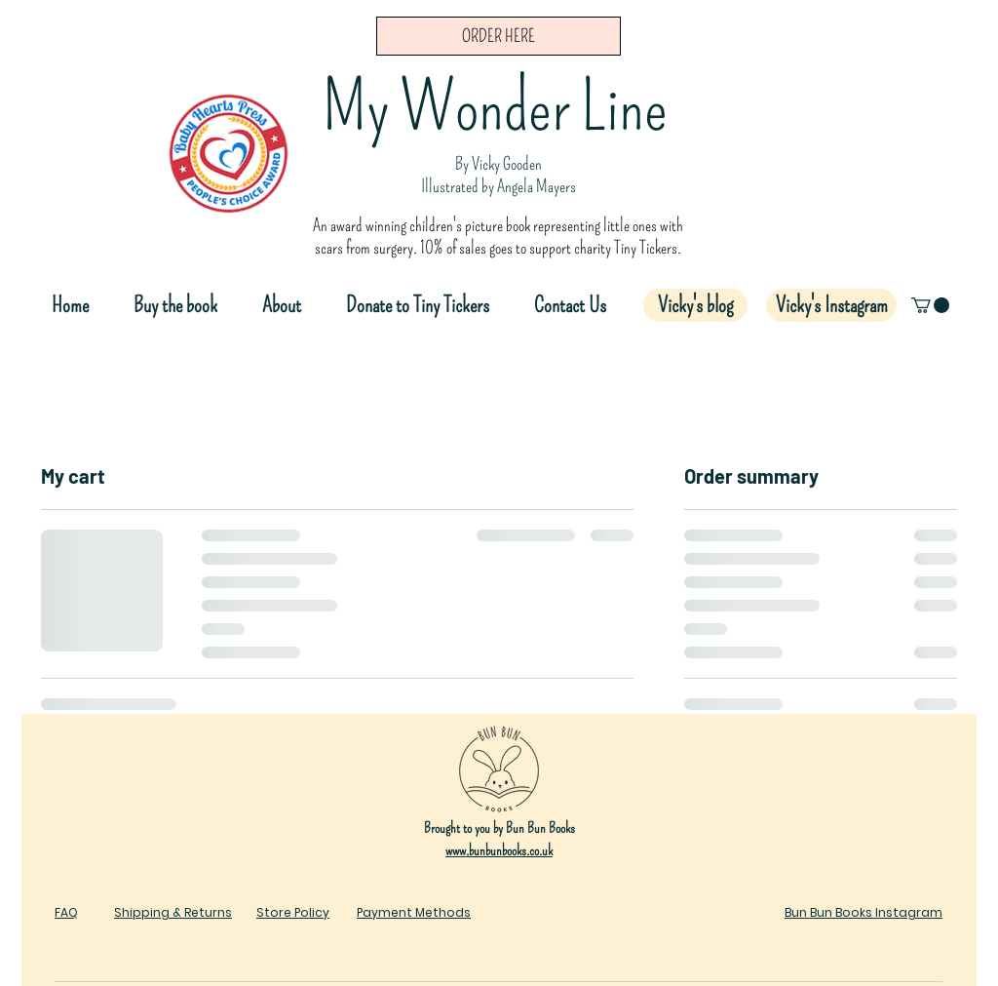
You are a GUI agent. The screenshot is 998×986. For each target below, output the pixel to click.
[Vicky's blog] (695, 305)
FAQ (66, 912)
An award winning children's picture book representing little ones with (498, 225)
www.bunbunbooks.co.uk (499, 850)
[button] (930, 305)
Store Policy (292, 912)
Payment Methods (414, 912)
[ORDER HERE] (498, 36)
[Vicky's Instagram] (831, 305)
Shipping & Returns (173, 912)
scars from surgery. (367, 247)
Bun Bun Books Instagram (863, 912)
